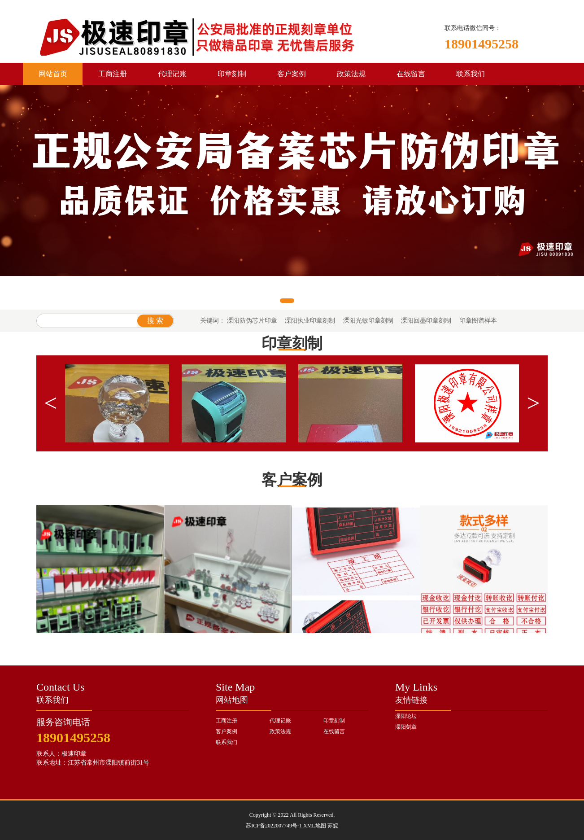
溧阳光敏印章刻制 (368, 320)
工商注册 (112, 74)
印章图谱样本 (478, 320)
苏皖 (332, 825)
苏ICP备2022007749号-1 (274, 825)
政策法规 (351, 74)
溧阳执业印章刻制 (310, 320)
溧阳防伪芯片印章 (252, 320)
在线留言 (411, 74)
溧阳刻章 (406, 727)
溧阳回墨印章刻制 (426, 320)
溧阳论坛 (406, 716)
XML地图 (314, 825)
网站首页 (53, 74)
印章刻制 (232, 74)
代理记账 (172, 74)
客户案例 (291, 74)
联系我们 (470, 74)
